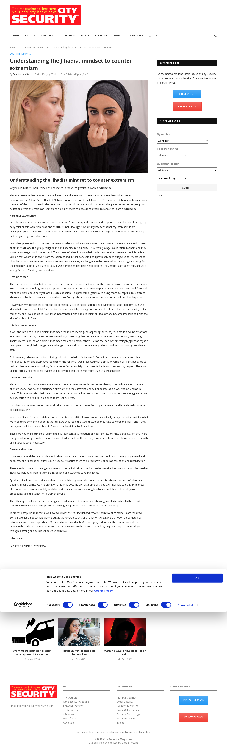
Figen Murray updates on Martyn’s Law (79, 652)
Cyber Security (125, 701)
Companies (65, 35)
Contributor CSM (21, 74)
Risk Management (127, 697)
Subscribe (135, 35)
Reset (160, 195)
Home (15, 35)
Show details (186, 741)
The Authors (70, 697)
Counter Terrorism (33, 47)
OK (197, 714)
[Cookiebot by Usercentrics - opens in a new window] (22, 741)
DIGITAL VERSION (187, 94)
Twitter (150, 36)
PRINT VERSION (187, 106)
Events (85, 35)
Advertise (101, 35)
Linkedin (156, 36)
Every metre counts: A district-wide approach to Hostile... (32, 652)
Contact (118, 35)
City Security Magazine (76, 701)
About (29, 35)
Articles (46, 35)
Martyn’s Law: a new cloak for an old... (125, 652)
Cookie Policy (103, 726)
